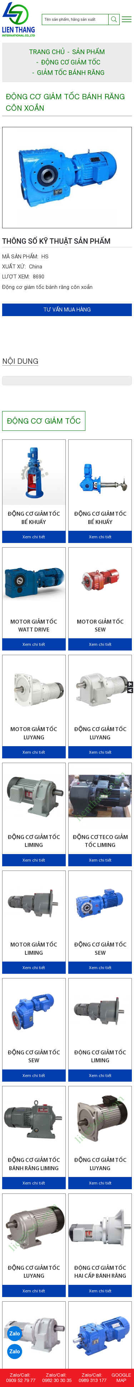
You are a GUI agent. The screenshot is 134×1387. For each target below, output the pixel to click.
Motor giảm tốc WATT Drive (33, 626)
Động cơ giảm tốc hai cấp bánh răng (100, 1272)
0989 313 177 (92, 1380)
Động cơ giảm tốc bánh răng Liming (34, 1164)
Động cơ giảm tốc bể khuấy (34, 518)
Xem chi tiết (34, 537)
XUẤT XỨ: (14, 267)
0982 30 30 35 (56, 1380)
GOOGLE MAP (121, 1377)
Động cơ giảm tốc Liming (34, 841)
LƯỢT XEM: (16, 277)
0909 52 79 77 (20, 1380)
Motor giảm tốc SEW (100, 626)
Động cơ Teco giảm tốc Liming (100, 841)
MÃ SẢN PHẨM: (20, 256)
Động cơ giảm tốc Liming (100, 1057)
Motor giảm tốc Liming (33, 949)
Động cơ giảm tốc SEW (100, 949)
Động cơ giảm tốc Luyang (100, 733)
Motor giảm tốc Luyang (33, 733)
